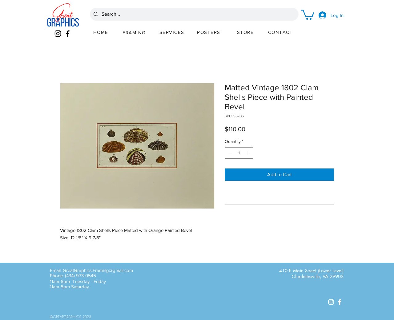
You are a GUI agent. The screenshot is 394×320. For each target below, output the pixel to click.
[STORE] (246, 32)
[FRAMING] (135, 32)
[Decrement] (229, 153)
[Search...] (194, 14)
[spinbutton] (238, 153)
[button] (307, 14)
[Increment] (248, 153)
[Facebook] (67, 33)
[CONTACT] (281, 32)
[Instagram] (58, 33)
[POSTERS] (209, 32)
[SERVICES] (172, 32)
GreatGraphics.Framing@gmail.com (98, 270)
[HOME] (101, 32)
